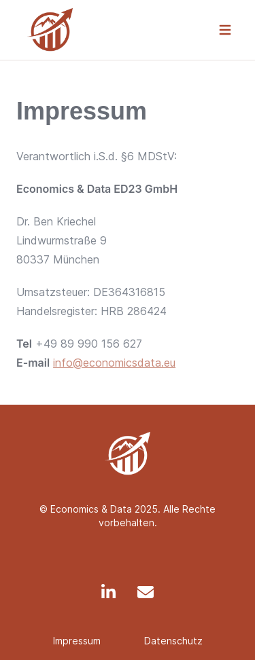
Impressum (77, 640)
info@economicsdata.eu (114, 362)
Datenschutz (173, 640)
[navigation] (225, 30)
